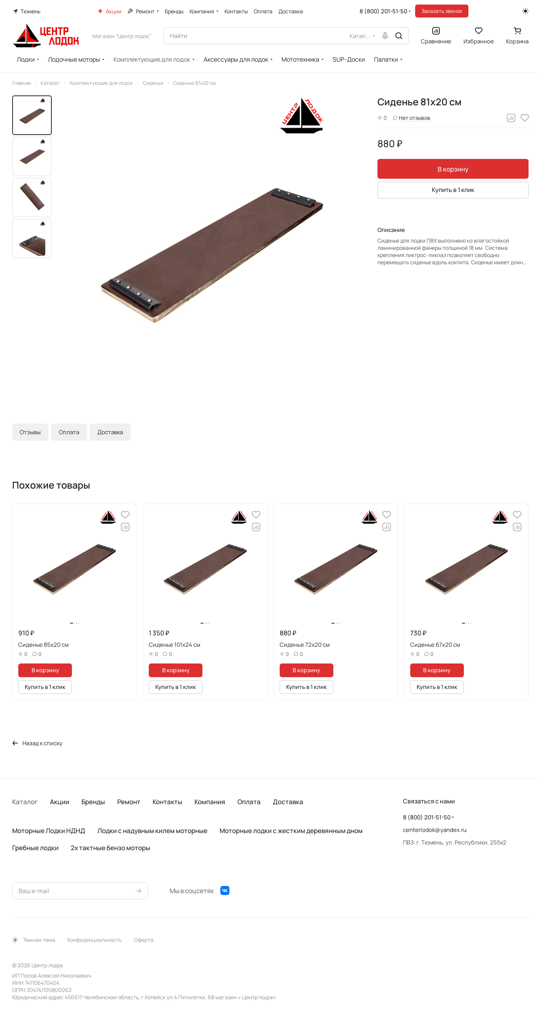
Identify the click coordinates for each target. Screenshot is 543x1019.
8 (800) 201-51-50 (383, 11)
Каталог (25, 801)
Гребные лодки (35, 847)
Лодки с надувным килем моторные (152, 830)
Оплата (69, 432)
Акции (59, 801)
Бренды (93, 801)
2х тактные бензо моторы (110, 847)
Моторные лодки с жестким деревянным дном (291, 830)
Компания (209, 801)
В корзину (453, 169)
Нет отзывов (411, 117)
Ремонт (128, 801)
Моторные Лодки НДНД (48, 830)
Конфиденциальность (94, 939)
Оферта (143, 939)
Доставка (110, 432)
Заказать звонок (441, 10)
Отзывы (30, 432)
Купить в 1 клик (453, 190)
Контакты (167, 801)
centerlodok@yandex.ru (435, 830)
